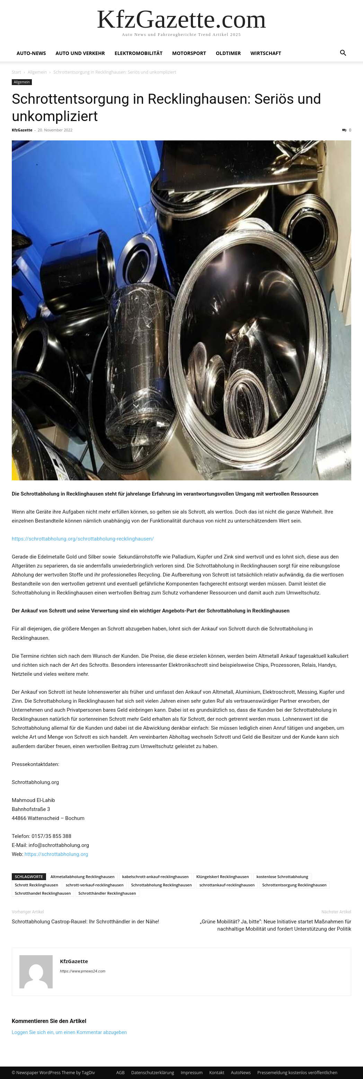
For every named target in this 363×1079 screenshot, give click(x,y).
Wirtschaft (265, 53)
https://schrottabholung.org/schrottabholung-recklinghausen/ (83, 539)
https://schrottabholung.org (56, 854)
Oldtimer (228, 53)
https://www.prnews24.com (82, 971)
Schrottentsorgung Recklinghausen (294, 884)
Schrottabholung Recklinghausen (161, 884)
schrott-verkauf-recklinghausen (95, 884)
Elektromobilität (138, 53)
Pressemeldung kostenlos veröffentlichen (297, 1073)
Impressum (192, 1073)
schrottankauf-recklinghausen (227, 884)
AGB (120, 1073)
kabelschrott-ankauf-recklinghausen (155, 876)
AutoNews (241, 1073)
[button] (343, 53)
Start (16, 72)
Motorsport (189, 53)
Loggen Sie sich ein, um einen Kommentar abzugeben (69, 1032)
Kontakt (216, 1073)
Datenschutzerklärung (152, 1073)
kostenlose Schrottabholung (282, 876)
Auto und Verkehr (80, 53)
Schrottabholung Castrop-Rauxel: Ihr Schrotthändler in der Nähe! (85, 922)
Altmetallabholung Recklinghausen (83, 876)
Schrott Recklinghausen (36, 884)
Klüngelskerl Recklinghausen (222, 876)
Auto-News (31, 53)
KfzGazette (22, 129)
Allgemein (37, 72)
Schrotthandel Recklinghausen (43, 893)
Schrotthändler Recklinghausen (107, 893)
